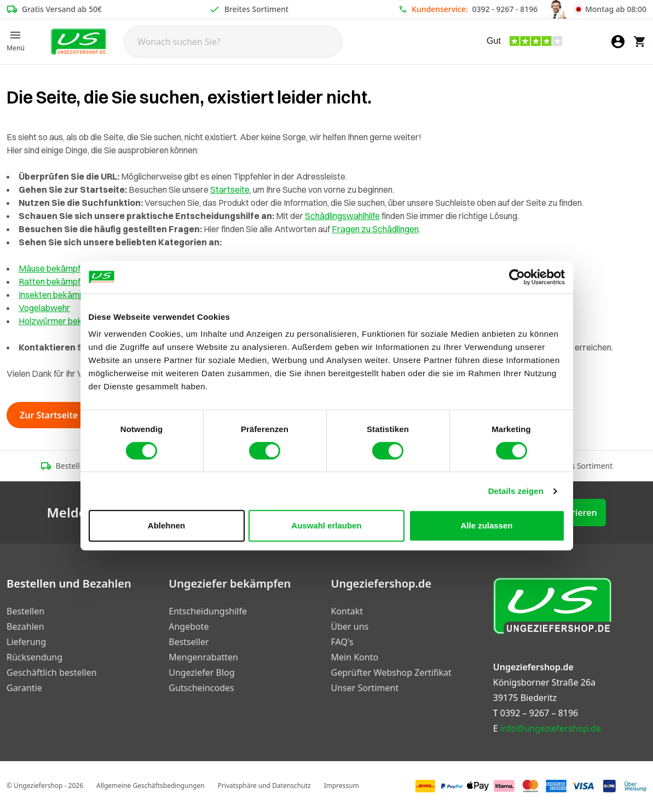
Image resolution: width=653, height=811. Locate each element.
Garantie (24, 688)
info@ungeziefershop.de (550, 728)
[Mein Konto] (618, 41)
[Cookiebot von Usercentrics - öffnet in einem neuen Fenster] (517, 277)
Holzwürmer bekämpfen (65, 320)
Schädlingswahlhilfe (342, 215)
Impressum (341, 785)
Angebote (189, 626)
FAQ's (342, 642)
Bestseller (189, 642)
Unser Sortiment (365, 688)
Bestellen (25, 611)
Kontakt (347, 611)
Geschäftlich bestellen (52, 672)
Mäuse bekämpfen (54, 268)
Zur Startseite (55, 415)
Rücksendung (34, 657)
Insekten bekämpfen (57, 294)
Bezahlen (25, 626)
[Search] (233, 41)
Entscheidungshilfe (208, 611)
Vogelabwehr (44, 307)
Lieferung (26, 642)
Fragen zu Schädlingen (375, 228)
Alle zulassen (486, 525)
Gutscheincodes (201, 688)
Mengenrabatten (203, 657)
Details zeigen (516, 491)
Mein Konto (355, 657)
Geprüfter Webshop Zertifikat (391, 672)
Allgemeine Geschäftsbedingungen (150, 785)
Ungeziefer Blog (201, 672)
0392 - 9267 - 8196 (505, 9)
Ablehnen (166, 525)
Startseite (230, 189)
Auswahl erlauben (326, 525)
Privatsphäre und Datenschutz (264, 785)
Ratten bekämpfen (54, 281)
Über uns (350, 626)
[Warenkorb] (639, 41)
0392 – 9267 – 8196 (539, 713)
